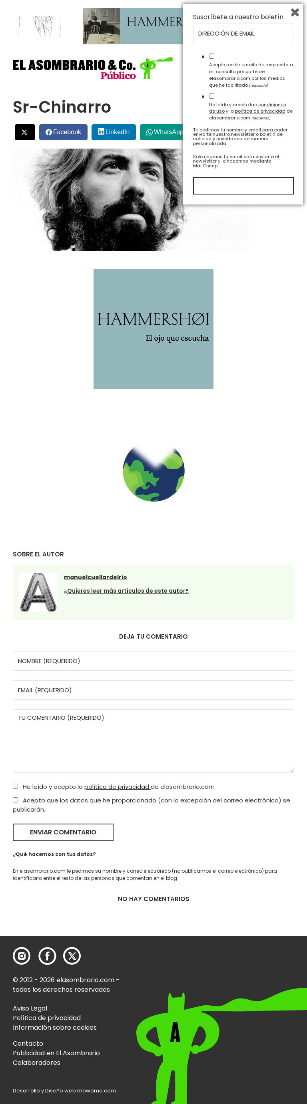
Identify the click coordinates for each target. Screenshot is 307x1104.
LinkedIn (118, 132)
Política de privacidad (47, 1018)
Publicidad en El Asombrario (56, 1053)
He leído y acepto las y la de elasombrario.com (251, 1007)
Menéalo (218, 129)
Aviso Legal (30, 1008)
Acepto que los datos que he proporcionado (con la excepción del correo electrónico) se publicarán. (151, 805)
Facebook (67, 132)
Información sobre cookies (55, 1027)
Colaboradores (36, 1062)
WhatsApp (168, 132)
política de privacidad (117, 786)
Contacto (28, 1043)
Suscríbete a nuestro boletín (238, 912)
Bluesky (261, 128)
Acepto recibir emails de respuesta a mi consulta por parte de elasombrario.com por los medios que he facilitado (251, 970)
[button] (93, 68)
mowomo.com (96, 1090)
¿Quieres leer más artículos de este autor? (126, 591)
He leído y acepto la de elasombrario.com (114, 786)
